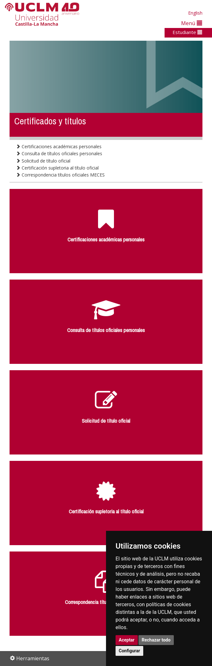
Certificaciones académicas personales (59, 146)
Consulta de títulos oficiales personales (59, 153)
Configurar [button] (129, 650)
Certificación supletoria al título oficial (57, 168)
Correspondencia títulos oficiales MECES (60, 175)
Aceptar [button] (127, 639)
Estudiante (187, 32)
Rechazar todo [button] (156, 639)
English (195, 13)
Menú (191, 23)
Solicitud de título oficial (43, 161)
